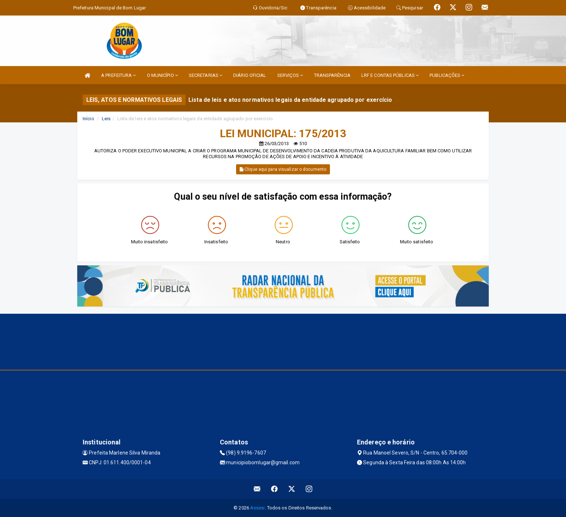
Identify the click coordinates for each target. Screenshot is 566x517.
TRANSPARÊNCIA (332, 75)
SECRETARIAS (205, 75)
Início (88, 118)
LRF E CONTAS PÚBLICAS (390, 75)
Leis (106, 118)
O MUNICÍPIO (162, 75)
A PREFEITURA (118, 75)
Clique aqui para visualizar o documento (283, 169)
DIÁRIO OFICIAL (249, 75)
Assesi (257, 508)
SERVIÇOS (290, 75)
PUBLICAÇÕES (447, 75)
